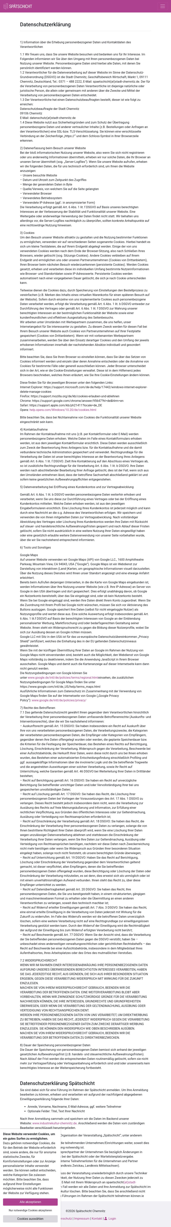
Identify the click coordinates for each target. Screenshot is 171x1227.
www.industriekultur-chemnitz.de (54, 1123)
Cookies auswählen (30, 1219)
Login (110, 1218)
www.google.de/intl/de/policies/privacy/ (59, 700)
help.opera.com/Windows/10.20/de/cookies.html (63, 410)
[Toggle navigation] (162, 6)
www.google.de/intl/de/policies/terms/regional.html (63, 677)
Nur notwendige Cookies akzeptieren (30, 1210)
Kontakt (97, 1218)
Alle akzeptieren (30, 1202)
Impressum (82, 1218)
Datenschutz (63, 1218)
